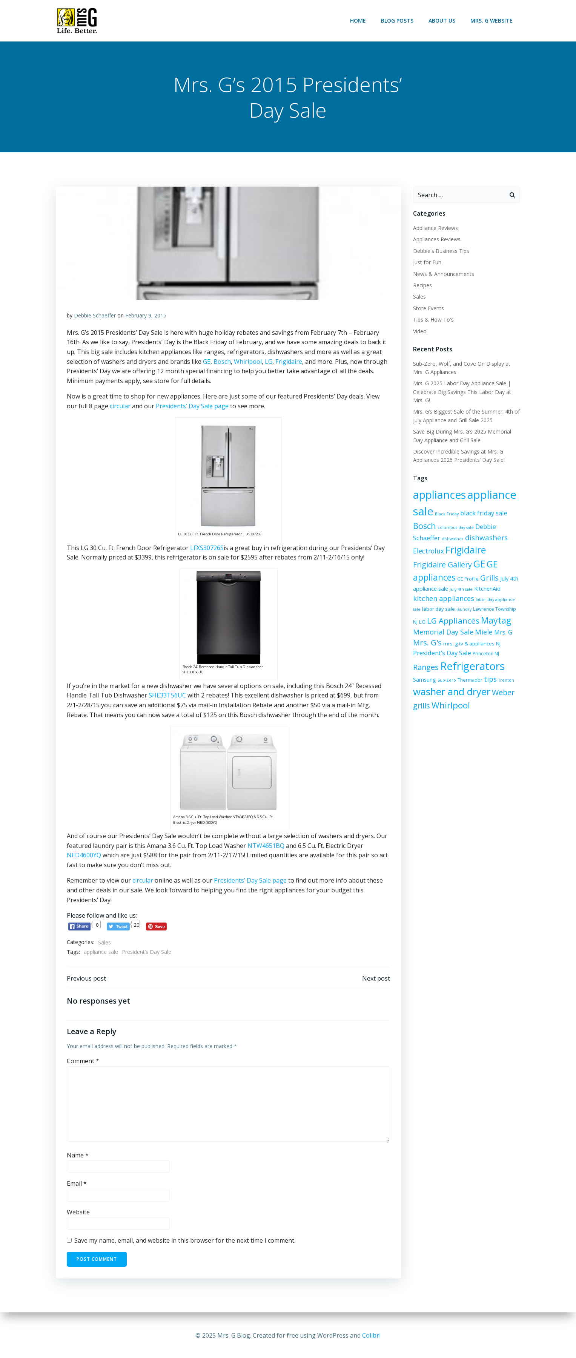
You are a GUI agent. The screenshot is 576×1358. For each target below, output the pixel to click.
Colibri (371, 1335)
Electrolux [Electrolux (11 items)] (428, 550)
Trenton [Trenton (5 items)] (473, 685)
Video (419, 331)
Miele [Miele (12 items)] (450, 633)
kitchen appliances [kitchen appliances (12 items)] (480, 587)
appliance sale (101, 952)
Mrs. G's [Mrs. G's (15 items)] (494, 633)
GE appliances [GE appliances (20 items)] (479, 564)
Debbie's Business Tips (441, 250)
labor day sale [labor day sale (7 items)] (478, 598)
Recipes (422, 285)
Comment (83, 1062)
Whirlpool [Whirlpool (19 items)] (432, 711)
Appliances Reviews (436, 239)
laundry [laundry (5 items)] (503, 598)
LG (269, 362)
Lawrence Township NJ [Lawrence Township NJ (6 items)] (437, 610)
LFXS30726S (207, 548)
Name (78, 1156)
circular (120, 407)
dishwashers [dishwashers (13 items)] (486, 538)
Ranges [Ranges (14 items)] (467, 654)
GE (207, 362)
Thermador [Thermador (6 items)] (436, 685)
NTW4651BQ (266, 846)
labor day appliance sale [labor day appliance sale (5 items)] (437, 598)
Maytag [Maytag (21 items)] (470, 621)
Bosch (222, 362)
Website (78, 1213)
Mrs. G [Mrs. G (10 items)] (470, 633)
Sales (104, 943)
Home (358, 20)
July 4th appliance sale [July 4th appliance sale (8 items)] (476, 577)
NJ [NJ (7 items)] (467, 644)
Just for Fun (427, 262)
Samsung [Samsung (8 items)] (490, 669)
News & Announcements (443, 273)
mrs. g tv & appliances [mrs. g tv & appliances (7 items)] (438, 644)
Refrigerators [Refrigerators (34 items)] (445, 667)
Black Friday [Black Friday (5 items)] (446, 514)
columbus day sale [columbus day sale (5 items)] (455, 527)
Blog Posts (397, 20)
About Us (442, 20)
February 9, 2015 (146, 316)
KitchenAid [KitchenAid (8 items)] (435, 588)
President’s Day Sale (147, 952)
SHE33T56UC (167, 696)
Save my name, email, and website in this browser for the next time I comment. (185, 1242)
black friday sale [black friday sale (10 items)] (483, 513)
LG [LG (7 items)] (466, 609)
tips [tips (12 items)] (456, 683)
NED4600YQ (84, 856)
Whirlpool (248, 362)
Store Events (428, 308)
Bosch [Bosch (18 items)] (424, 526)
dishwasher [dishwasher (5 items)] (452, 539)
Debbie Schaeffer (95, 316)
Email (77, 1184)
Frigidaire (289, 362)
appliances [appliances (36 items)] (439, 495)
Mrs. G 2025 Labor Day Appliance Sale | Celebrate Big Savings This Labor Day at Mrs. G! (462, 392)
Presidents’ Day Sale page (192, 407)
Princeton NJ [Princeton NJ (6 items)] (439, 655)
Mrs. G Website (492, 20)
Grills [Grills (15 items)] (438, 577)
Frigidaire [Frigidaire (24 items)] (465, 550)
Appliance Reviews (435, 228)
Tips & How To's (433, 319)
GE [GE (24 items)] (444, 564)
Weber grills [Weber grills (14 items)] (477, 698)
